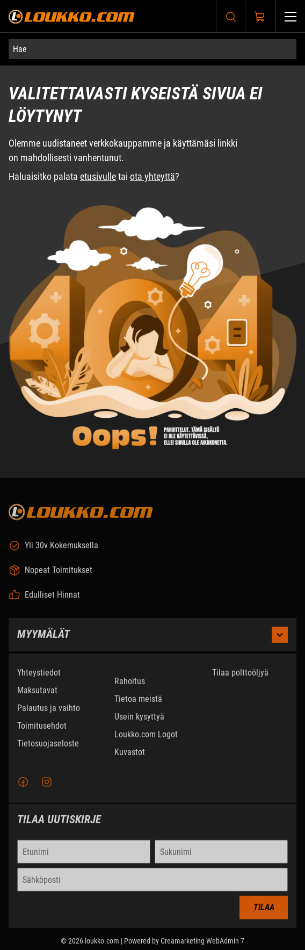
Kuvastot (129, 756)
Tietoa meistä (138, 703)
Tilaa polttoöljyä (240, 677)
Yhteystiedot (39, 677)
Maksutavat (37, 695)
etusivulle (98, 176)
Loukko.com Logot (146, 739)
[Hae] (152, 49)
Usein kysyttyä (139, 721)
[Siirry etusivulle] (72, 16)
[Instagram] (47, 787)
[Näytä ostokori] (259, 16)
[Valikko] (290, 16)
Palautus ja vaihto (48, 712)
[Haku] (230, 16)
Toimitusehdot (42, 730)
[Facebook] (23, 787)
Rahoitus (129, 685)
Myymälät (152, 639)
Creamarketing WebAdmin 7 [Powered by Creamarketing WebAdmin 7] (202, 945)
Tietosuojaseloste (48, 748)
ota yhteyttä (152, 176)
